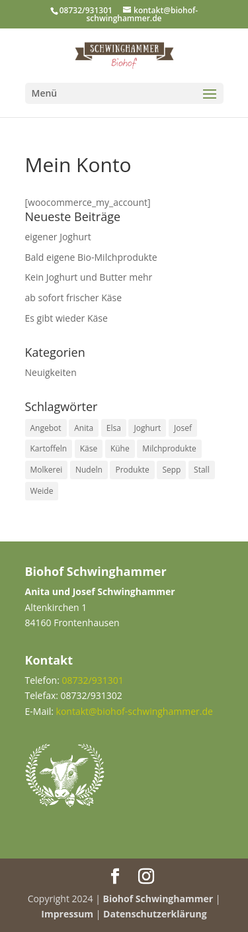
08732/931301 (86, 10)
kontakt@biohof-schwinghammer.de (134, 711)
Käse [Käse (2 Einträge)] (88, 448)
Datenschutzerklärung (155, 914)
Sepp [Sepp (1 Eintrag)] (171, 469)
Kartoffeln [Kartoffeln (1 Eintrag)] (48, 448)
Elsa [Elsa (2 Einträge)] (113, 428)
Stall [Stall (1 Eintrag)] (202, 469)
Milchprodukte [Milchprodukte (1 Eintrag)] (169, 448)
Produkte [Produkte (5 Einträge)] (132, 469)
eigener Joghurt (58, 236)
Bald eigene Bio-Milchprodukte (91, 257)
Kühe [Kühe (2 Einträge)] (120, 448)
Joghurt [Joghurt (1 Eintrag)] (147, 428)
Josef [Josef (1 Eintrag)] (183, 428)
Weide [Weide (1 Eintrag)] (42, 490)
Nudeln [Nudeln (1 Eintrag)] (89, 469)
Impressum (67, 914)
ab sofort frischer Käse (73, 297)
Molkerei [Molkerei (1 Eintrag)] (46, 469)
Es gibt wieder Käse (66, 318)
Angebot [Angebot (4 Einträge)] (46, 428)
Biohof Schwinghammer (158, 898)
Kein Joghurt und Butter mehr (89, 277)
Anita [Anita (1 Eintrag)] (83, 428)
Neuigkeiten (51, 372)
